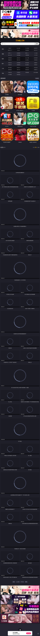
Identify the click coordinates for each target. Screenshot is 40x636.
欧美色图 (27, 62)
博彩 (3, 49)
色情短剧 (18, 74)
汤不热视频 (36, 72)
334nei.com (20, 40)
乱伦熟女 (27, 60)
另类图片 (35, 64)
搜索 (37, 43)
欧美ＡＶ (27, 53)
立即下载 (28, 633)
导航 (3, 73)
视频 (3, 54)
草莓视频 (27, 72)
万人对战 (27, 48)
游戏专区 (35, 48)
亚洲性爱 (10, 57)
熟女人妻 (10, 55)
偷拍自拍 (18, 57)
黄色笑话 (27, 69)
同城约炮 (10, 72)
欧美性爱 (35, 57)
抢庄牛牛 (35, 50)
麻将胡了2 (10, 50)
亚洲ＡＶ (10, 53)
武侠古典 (35, 67)
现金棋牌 (27, 50)
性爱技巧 (35, 69)
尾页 (26, 581)
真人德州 (18, 48)
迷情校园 (10, 69)
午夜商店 (18, 72)
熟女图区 (27, 64)
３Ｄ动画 (35, 53)
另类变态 (35, 60)
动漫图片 (35, 62)
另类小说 (18, 69)
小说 (3, 68)
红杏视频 (10, 74)
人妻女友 (27, 67)
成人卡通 (27, 57)
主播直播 (27, 55)
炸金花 (18, 50)
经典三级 (18, 60)
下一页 (22, 581)
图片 (3, 63)
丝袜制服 (18, 55)
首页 (14, 581)
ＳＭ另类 (35, 55)
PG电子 (9, 48)
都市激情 (10, 67)
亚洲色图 (18, 62)
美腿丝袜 (10, 64)
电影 (3, 58)
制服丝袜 (10, 60)
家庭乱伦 (18, 67)
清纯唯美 (18, 64)
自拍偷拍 (18, 53)
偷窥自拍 (10, 62)
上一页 (18, 581)
